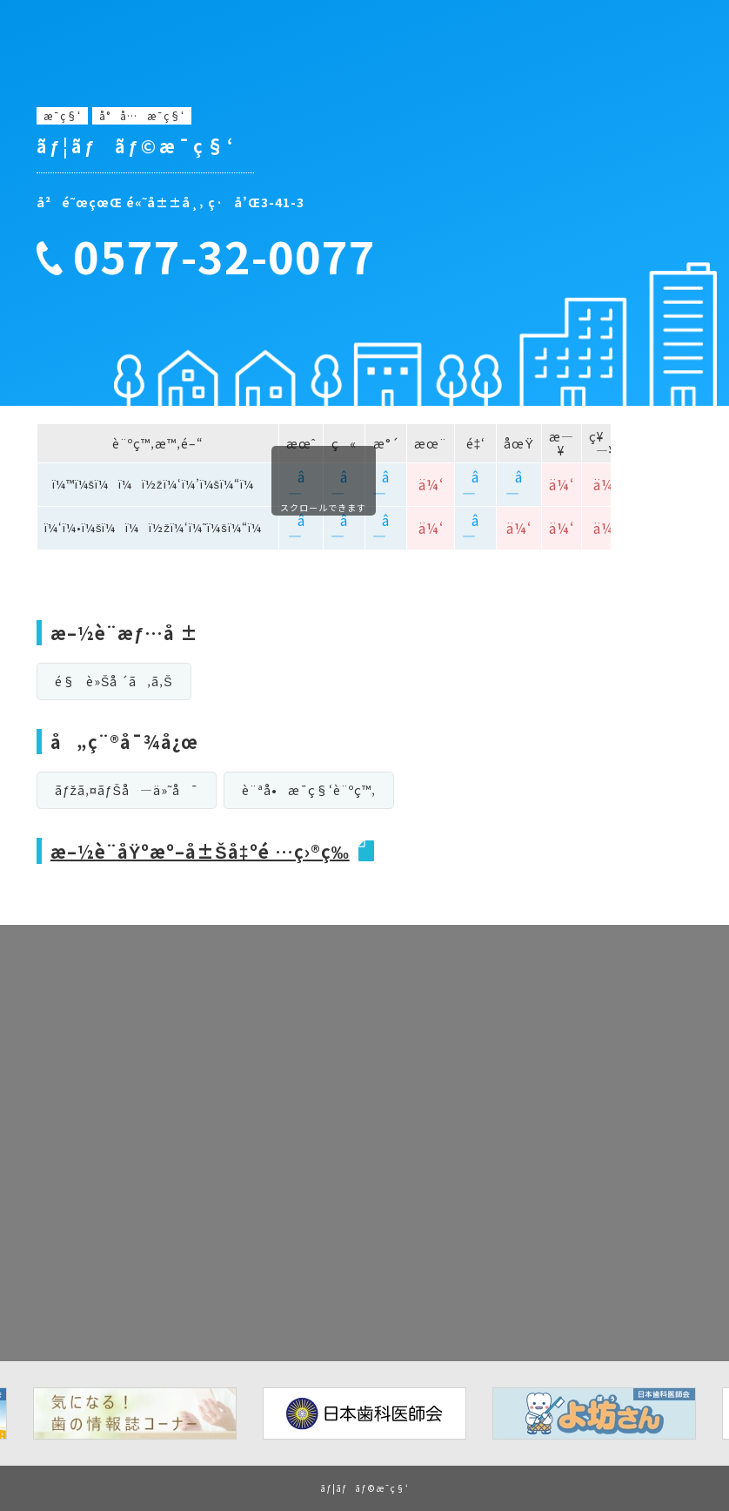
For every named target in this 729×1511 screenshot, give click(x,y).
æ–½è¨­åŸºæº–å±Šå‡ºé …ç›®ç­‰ (200, 851)
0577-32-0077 (224, 256)
